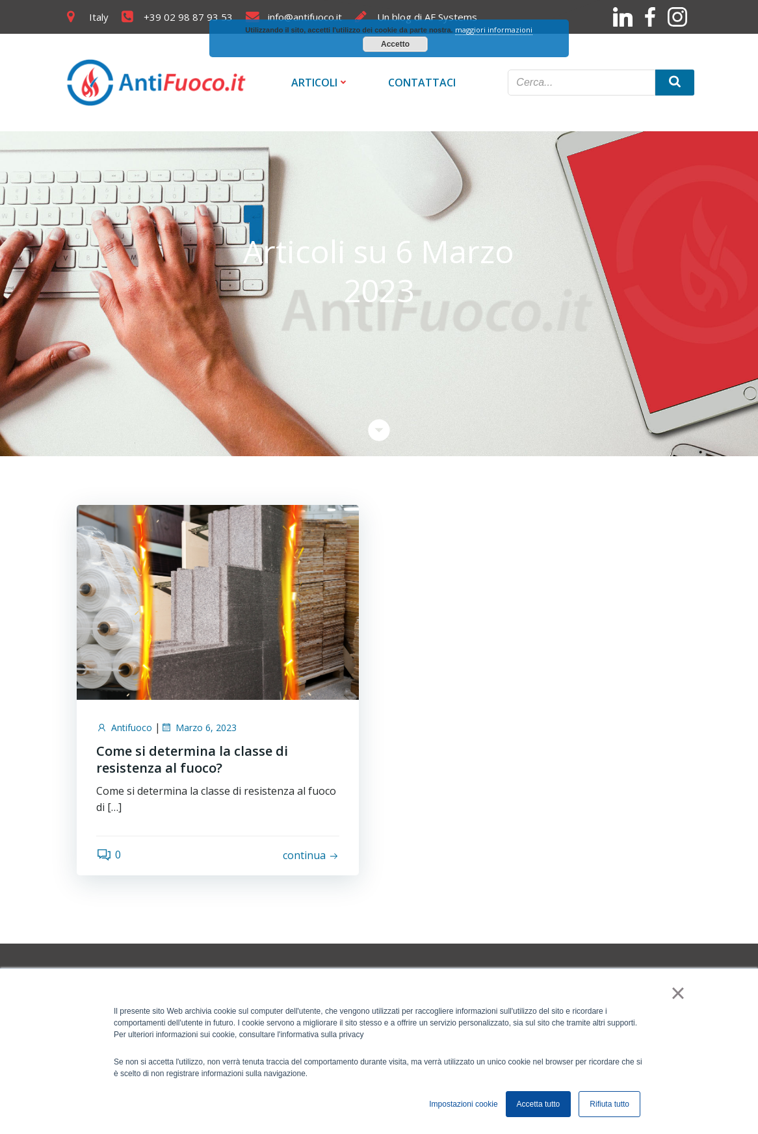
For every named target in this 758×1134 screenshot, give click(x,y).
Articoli (320, 82)
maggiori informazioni (493, 29)
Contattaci (422, 82)
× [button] (677, 993)
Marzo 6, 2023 (199, 727)
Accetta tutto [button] (538, 1104)
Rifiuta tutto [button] (609, 1104)
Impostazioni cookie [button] (463, 1104)
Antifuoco (124, 727)
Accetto (395, 44)
